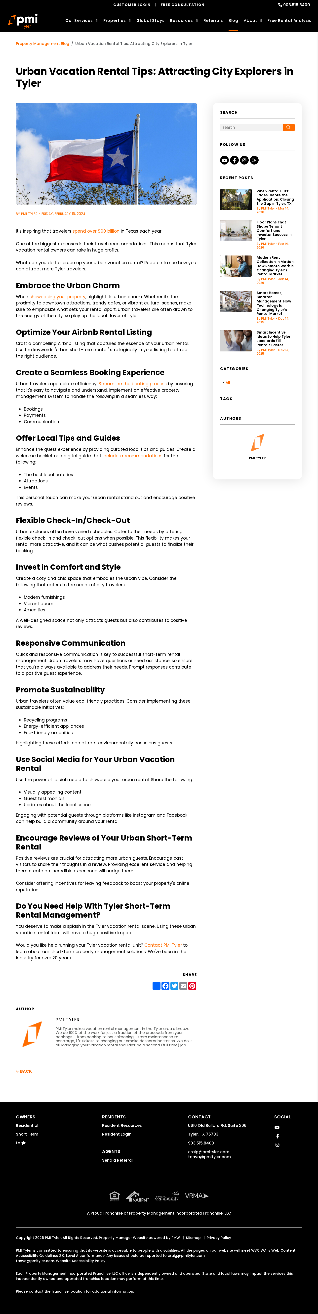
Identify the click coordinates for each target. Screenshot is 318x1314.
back (24, 1071)
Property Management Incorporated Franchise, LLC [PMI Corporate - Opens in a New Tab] (180, 1213)
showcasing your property (57, 297)
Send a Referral (117, 1160)
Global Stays (150, 20)
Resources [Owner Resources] (181, 20)
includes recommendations (132, 456)
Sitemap (193, 1237)
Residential (27, 1125)
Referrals (213, 20)
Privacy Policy (219, 1237)
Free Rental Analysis (290, 20)
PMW (175, 1237)
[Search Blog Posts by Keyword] (251, 127)
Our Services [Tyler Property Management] (79, 20)
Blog (233, 20)
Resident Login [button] (116, 1134)
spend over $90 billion (96, 231)
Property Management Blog (42, 43)
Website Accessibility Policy (80, 1260)
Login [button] (21, 1143)
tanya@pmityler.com (209, 1157)
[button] (224, 160)
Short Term (27, 1134)
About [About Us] (250, 20)
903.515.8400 (296, 5)
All (228, 382)
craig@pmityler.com (208, 1152)
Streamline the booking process (133, 384)
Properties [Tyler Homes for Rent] (114, 20)
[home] (23, 21)
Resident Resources (122, 1125)
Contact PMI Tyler (163, 945)
